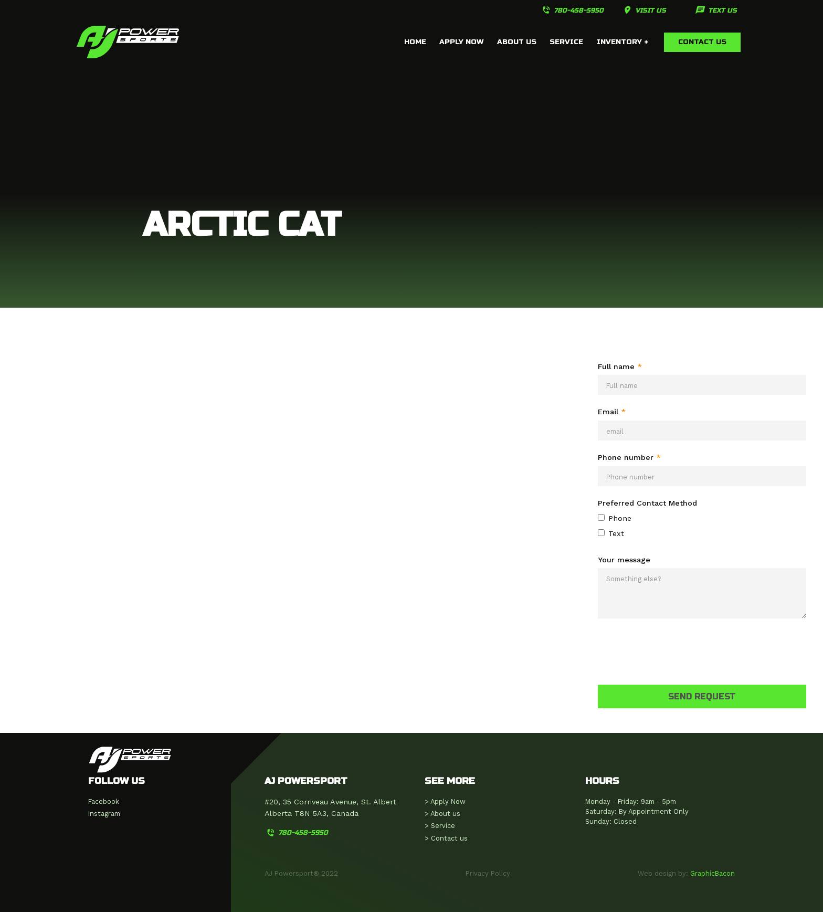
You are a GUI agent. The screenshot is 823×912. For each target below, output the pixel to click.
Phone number (629, 457)
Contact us (702, 41)
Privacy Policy (488, 873)
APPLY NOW (461, 41)
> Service (440, 826)
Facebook (103, 801)
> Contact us (446, 838)
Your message (624, 559)
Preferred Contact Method (647, 503)
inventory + (623, 41)
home (415, 41)
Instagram (104, 813)
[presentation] (677, 649)
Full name (620, 366)
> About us (442, 813)
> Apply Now (445, 801)
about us (516, 41)
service (566, 41)
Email (612, 411)
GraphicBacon (712, 873)
